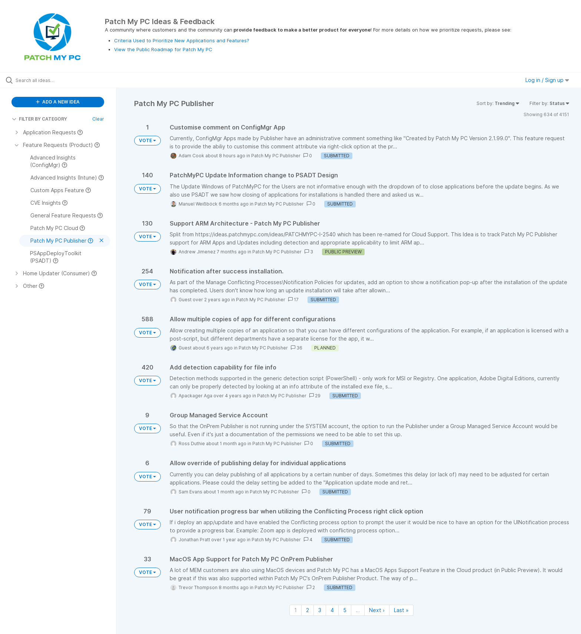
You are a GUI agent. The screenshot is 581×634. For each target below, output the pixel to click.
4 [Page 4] (332, 610)
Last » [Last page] (401, 610)
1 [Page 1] (295, 610)
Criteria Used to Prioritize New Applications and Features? (181, 40)
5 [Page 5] (344, 610)
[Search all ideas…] (67, 80)
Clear (98, 119)
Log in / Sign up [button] (547, 80)
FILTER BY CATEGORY (39, 119)
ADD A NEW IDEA (58, 102)
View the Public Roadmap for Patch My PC (163, 49)
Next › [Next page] (377, 610)
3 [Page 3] (319, 610)
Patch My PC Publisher (276, 155)
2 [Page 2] (307, 610)
